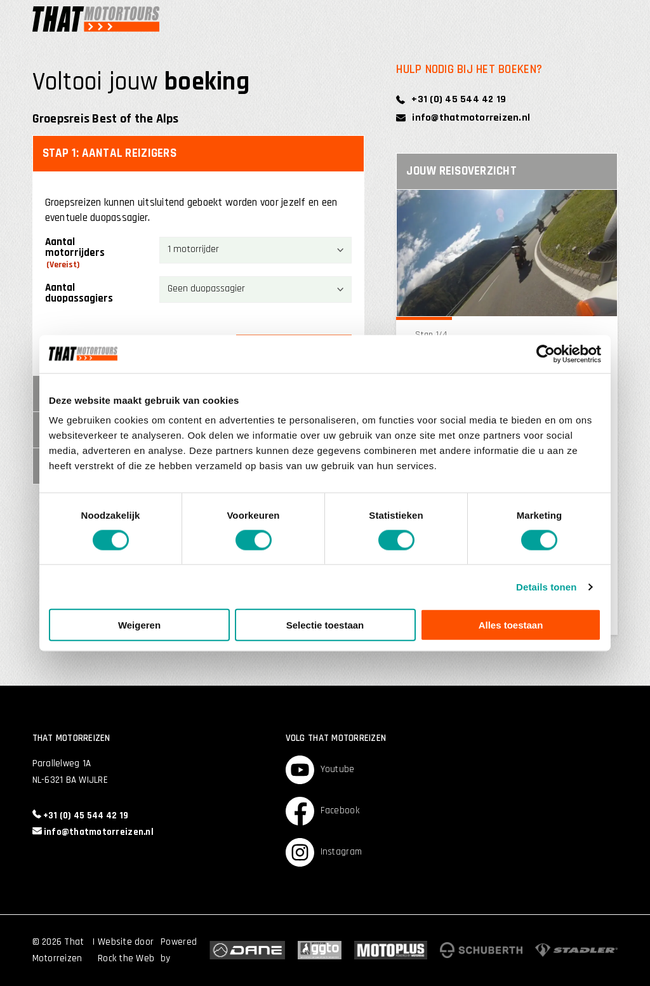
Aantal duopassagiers (79, 293)
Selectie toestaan (325, 625)
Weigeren (139, 625)
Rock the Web (126, 958)
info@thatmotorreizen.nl (463, 117)
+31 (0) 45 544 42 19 (451, 99)
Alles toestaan (511, 625)
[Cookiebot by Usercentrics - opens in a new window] (545, 353)
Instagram (324, 852)
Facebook (322, 811)
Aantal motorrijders (75, 254)
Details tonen (546, 586)
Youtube (320, 770)
